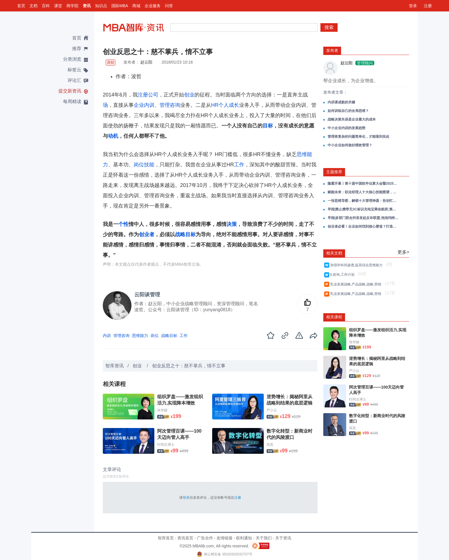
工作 (239, 164)
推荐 (76, 48)
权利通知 (244, 538)
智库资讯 (114, 365)
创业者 (146, 234)
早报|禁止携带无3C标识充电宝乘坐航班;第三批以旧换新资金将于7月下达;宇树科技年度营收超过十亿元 (363, 209)
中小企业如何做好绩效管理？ (350, 145)
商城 (136, 5)
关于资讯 (283, 538)
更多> (403, 252)
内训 (149, 105)
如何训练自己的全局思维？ (348, 111)
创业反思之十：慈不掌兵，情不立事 (188, 365)
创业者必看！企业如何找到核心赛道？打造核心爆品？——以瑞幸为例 (363, 226)
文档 (33, 5)
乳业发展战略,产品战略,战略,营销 (356, 284)
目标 (268, 126)
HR (214, 105)
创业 (189, 95)
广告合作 (205, 538)
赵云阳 (146, 62)
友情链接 (224, 538)
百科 (46, 5)
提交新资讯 (69, 90)
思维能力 (140, 335)
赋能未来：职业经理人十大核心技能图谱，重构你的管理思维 (363, 192)
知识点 (101, 5)
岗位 (139, 164)
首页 (21, 5)
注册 (428, 5)
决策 (232, 224)
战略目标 (185, 234)
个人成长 (228, 105)
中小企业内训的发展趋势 (346, 128)
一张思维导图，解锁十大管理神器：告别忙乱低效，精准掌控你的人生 (363, 201)
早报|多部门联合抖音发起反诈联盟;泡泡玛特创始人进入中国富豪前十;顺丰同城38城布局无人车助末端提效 (363, 218)
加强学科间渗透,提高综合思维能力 (357, 265)
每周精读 (72, 101)
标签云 (74, 69)
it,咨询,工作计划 (343, 275)
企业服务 (153, 5)
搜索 (329, 27)
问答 (169, 5)
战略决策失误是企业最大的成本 (352, 119)
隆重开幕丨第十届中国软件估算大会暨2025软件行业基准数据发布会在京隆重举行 (363, 184)
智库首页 (166, 538)
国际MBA (119, 5)
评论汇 (74, 80)
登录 (413, 5)
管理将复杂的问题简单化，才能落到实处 (358, 137)
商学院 (72, 5)
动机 (113, 136)
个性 (123, 224)
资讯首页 (185, 538)
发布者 (332, 50)
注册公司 (148, 95)
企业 (139, 105)
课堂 (58, 5)
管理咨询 (169, 105)
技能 (149, 164)
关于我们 (264, 538)
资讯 (87, 5)
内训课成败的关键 (341, 102)
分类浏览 (72, 59)
